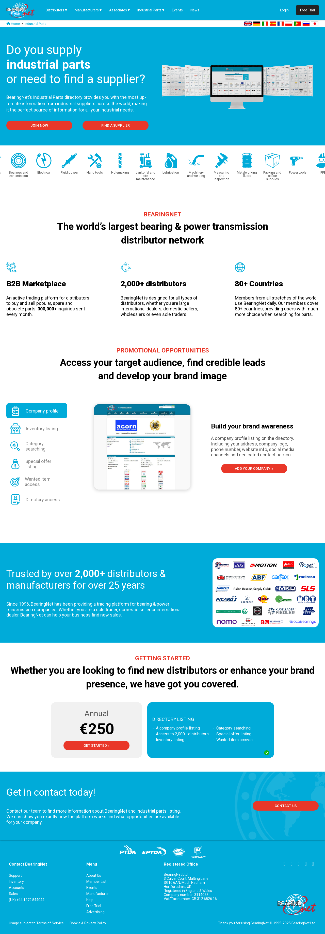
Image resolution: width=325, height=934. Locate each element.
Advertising (95, 912)
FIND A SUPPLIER (115, 125)
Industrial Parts (149, 10)
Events (177, 10)
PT (297, 24)
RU (306, 24)
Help (89, 900)
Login (284, 10)
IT (265, 24)
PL (288, 24)
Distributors (55, 10)
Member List (96, 882)
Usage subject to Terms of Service (36, 923)
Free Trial (307, 10)
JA (314, 24)
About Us (93, 875)
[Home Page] (24, 10)
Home (15, 24)
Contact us (286, 806)
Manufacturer (97, 894)
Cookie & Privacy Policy (88, 923)
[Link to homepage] (8, 23)
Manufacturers (87, 10)
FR (281, 24)
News (194, 10)
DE (256, 24)
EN (248, 24)
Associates (118, 10)
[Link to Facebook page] (284, 864)
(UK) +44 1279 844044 (26, 900)
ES (273, 24)
